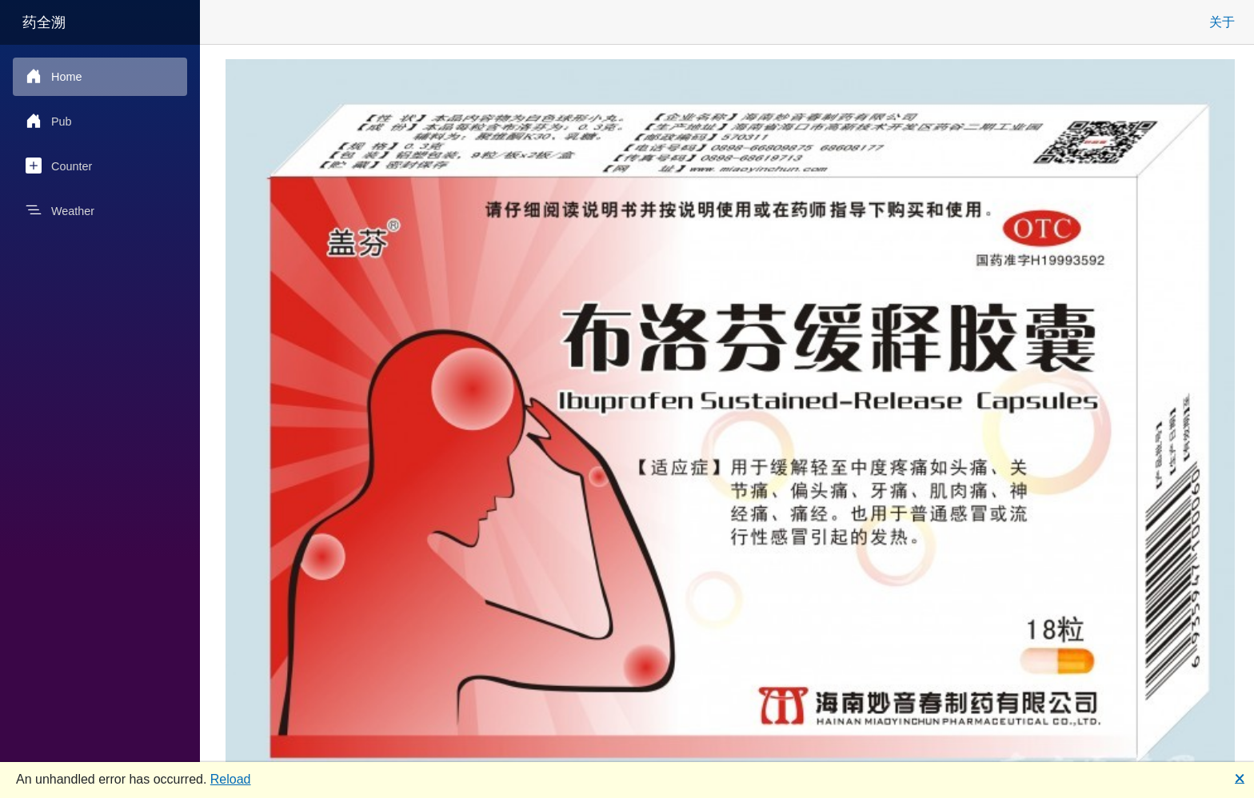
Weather (60, 210)
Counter (59, 166)
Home (54, 76)
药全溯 (44, 22)
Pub (49, 121)
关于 (1222, 22)
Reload (230, 779)
